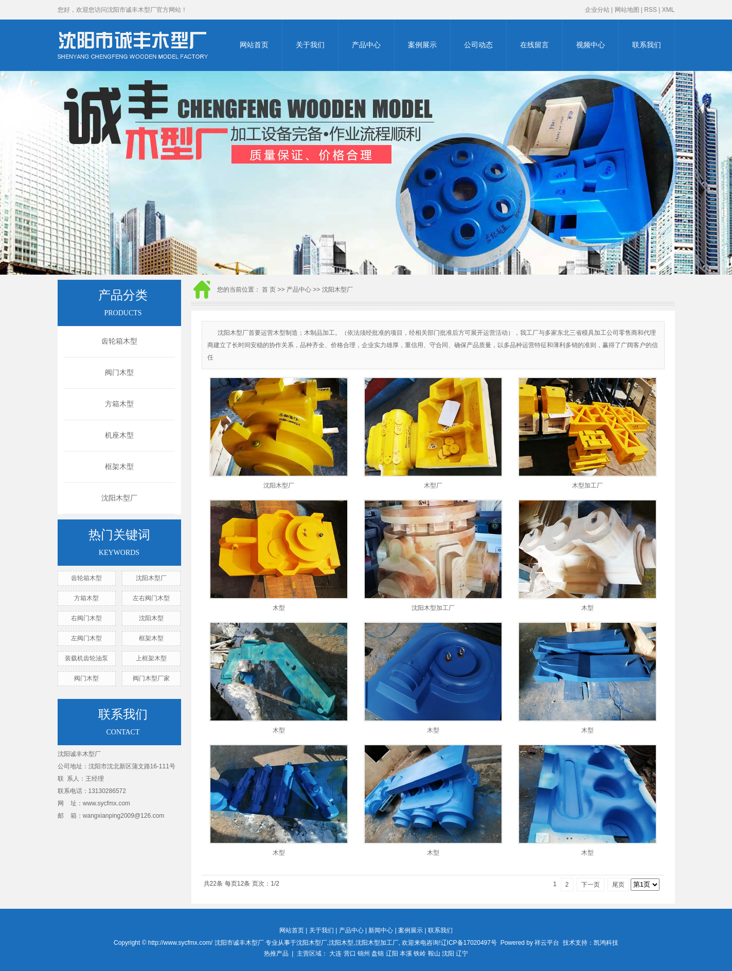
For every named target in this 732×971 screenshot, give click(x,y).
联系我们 (646, 45)
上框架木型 (151, 658)
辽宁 (462, 953)
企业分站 (597, 9)
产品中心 (366, 45)
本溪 (406, 953)
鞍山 (434, 953)
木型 (279, 608)
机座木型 (119, 435)
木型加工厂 (587, 485)
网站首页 (254, 45)
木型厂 (433, 485)
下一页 (590, 884)
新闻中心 (380, 930)
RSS (650, 9)
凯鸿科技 (606, 942)
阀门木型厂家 (151, 678)
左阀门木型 (86, 638)
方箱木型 (119, 404)
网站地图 (627, 9)
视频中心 (590, 45)
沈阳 (448, 953)
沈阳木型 (151, 618)
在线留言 (534, 45)
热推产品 (276, 953)
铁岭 (420, 953)
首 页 (269, 289)
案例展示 (422, 45)
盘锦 (377, 953)
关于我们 (310, 45)
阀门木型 (119, 372)
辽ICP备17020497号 (469, 942)
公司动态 (478, 45)
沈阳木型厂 (119, 498)
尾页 (618, 884)
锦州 (364, 953)
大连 (335, 953)
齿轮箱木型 (119, 341)
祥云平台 (546, 942)
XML (668, 9)
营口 (350, 953)
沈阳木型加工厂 (433, 608)
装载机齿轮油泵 (86, 658)
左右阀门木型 (151, 598)
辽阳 (392, 953)
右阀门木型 (86, 618)
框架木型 (119, 467)
